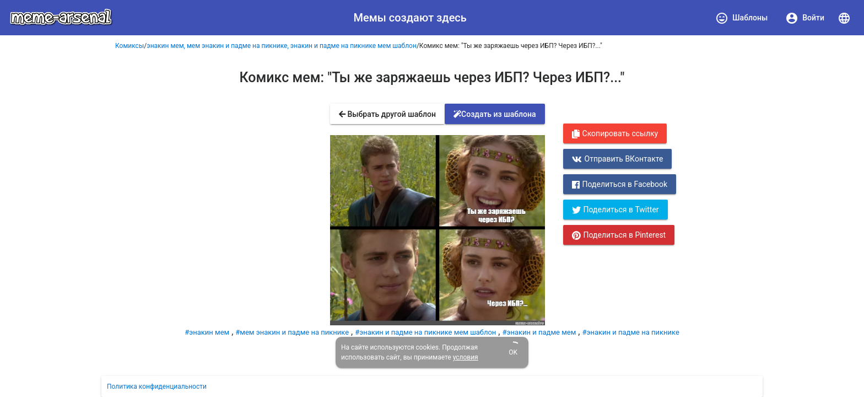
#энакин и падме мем (539, 332)
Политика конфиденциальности (157, 386)
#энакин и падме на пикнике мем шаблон (425, 332)
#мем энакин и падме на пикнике (292, 332)
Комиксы (129, 46)
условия (465, 357)
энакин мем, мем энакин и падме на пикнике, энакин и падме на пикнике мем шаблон (282, 46)
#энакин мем (207, 332)
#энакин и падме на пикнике (630, 332)
